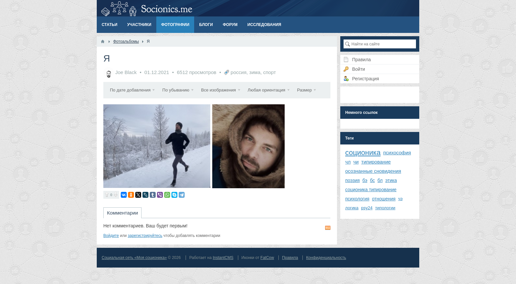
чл (348, 162)
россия (238, 72)
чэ (400, 198)
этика (391, 180)
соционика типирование (371, 189)
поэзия (352, 180)
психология (357, 198)
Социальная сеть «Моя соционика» (134, 274)
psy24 (367, 207)
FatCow (267, 274)
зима (254, 72)
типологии (385, 207)
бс (372, 180)
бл (380, 180)
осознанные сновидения (373, 171)
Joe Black (126, 72)
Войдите (111, 252)
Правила (290, 274)
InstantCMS (223, 274)
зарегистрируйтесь (145, 252)
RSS (327, 244)
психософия (397, 152)
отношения (384, 198)
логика (351, 207)
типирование (376, 162)
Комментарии (122, 229)
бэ (364, 180)
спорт (269, 72)
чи (356, 162)
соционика (362, 152)
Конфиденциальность (326, 274)
